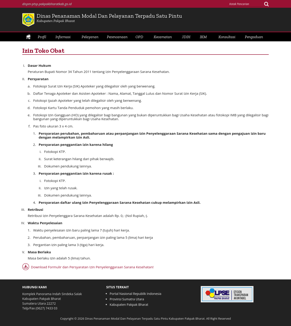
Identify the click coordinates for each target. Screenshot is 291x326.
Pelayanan (90, 37)
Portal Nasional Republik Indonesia (135, 293)
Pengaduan (254, 37)
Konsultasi (226, 37)
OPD (139, 37)
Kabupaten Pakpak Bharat (129, 304)
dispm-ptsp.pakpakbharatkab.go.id (47, 4)
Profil (42, 37)
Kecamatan (163, 37)
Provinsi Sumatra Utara (127, 299)
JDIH (186, 37)
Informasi (62, 37)
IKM (203, 37)
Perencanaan (117, 37)
